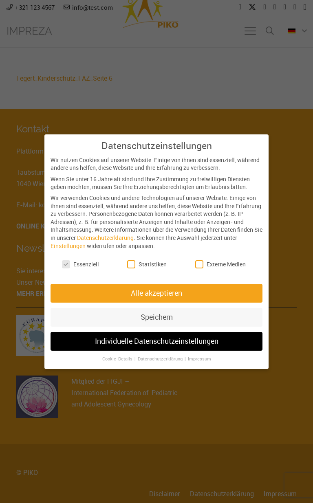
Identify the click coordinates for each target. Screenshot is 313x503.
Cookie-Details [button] (118, 359)
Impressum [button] (199, 359)
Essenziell (80, 264)
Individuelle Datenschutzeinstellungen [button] (156, 341)
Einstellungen (68, 246)
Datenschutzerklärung (105, 238)
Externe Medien (220, 264)
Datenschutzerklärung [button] (161, 359)
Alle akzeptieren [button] (156, 293)
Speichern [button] (157, 317)
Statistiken (147, 264)
